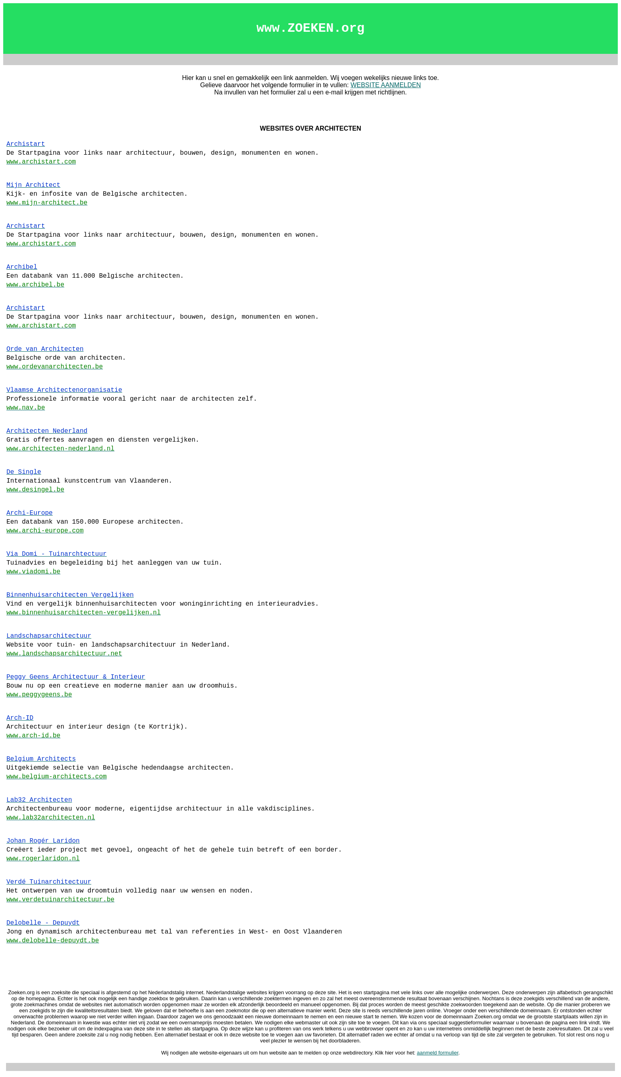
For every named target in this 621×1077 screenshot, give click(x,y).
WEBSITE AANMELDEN (386, 85)
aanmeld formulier (437, 1053)
